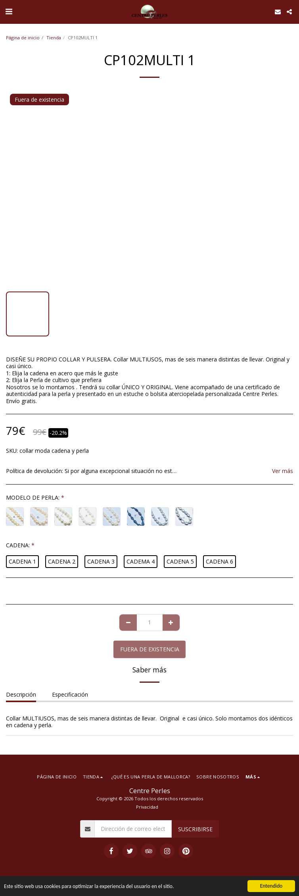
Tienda (53, 38)
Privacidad (147, 807)
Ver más (282, 471)
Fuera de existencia (149, 649)
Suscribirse (195, 829)
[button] (8, 11)
